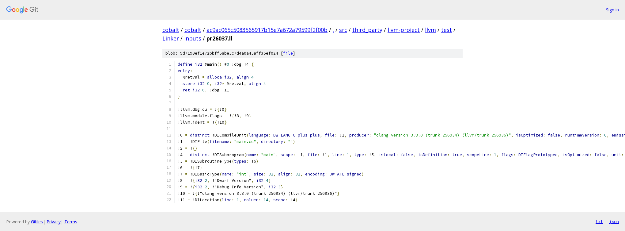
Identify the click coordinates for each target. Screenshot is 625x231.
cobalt (170, 29)
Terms (70, 222)
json (614, 221)
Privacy (54, 222)
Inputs (192, 38)
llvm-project (404, 29)
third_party (367, 29)
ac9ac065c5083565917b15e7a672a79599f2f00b (267, 29)
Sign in (612, 10)
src (343, 29)
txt (599, 221)
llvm (430, 29)
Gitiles (37, 222)
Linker (170, 38)
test (446, 29)
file (288, 53)
